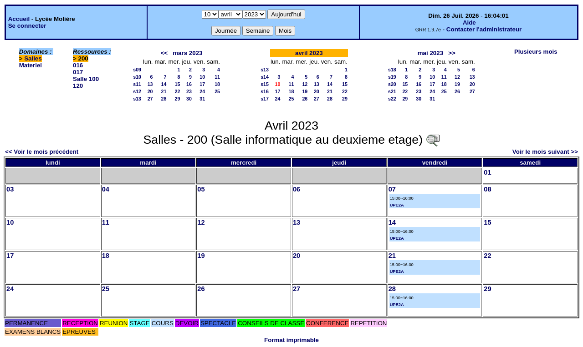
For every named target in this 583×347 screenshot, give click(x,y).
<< (164, 53)
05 (201, 189)
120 (78, 85)
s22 (392, 98)
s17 (265, 98)
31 (202, 98)
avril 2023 (309, 53)
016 (78, 65)
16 (189, 84)
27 (150, 98)
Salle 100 (86, 78)
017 (78, 72)
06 (296, 189)
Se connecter (27, 25)
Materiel (30, 65)
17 (202, 84)
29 (177, 98)
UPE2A (397, 205)
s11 (137, 84)
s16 (265, 91)
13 (150, 84)
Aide (469, 22)
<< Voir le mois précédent (41, 151)
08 (487, 189)
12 (304, 84)
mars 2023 (187, 53)
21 (164, 91)
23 (189, 91)
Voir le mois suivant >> (545, 151)
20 (150, 91)
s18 (392, 69)
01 (487, 172)
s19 (392, 77)
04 (105, 189)
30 (189, 98)
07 (392, 189)
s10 (137, 77)
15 (177, 84)
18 (217, 84)
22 (177, 91)
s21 (392, 91)
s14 (265, 77)
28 (164, 98)
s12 (137, 91)
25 (217, 91)
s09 (137, 69)
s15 (265, 84)
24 (202, 91)
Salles (33, 58)
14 (164, 84)
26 (304, 98)
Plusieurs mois (535, 51)
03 (10, 189)
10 (202, 77)
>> (451, 53)
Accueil (19, 18)
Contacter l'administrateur (484, 29)
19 (304, 91)
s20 (392, 84)
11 (217, 77)
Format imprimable (291, 340)
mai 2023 (430, 53)
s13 (137, 98)
